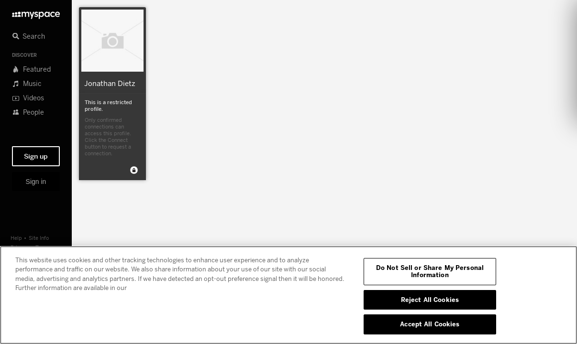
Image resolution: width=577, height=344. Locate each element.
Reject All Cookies (430, 299)
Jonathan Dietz (109, 83)
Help (16, 237)
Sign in (36, 181)
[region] (288, 295)
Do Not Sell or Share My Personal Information (430, 271)
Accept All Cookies (429, 324)
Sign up (36, 156)
